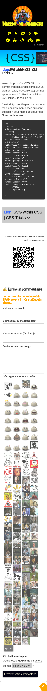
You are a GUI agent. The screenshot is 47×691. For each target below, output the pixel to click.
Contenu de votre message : (17, 346)
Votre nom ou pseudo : (14, 308)
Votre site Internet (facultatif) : (19, 333)
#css (43, 240)
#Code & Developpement (32, 240)
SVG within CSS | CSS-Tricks (20, 71)
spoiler (9, 648)
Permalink (32, 236)
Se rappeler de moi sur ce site (19, 376)
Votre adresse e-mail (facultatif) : (20, 321)
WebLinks (41, 236)
